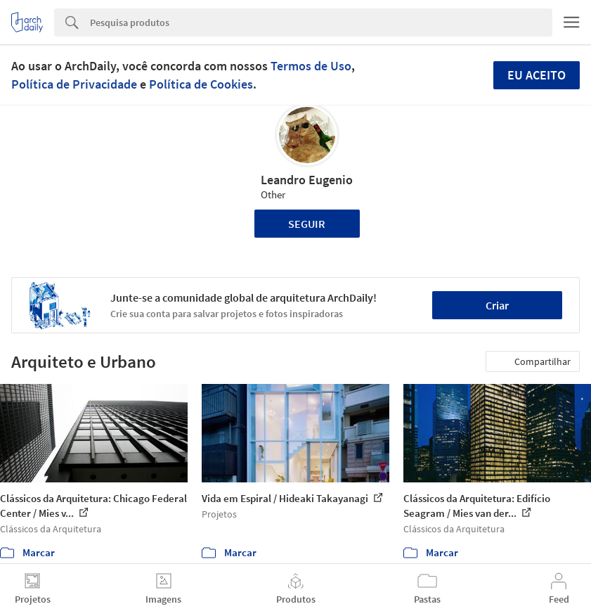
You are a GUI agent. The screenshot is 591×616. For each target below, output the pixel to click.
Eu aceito (536, 75)
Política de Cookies (201, 84)
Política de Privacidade (74, 84)
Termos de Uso (311, 66)
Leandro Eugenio (307, 180)
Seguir (306, 224)
